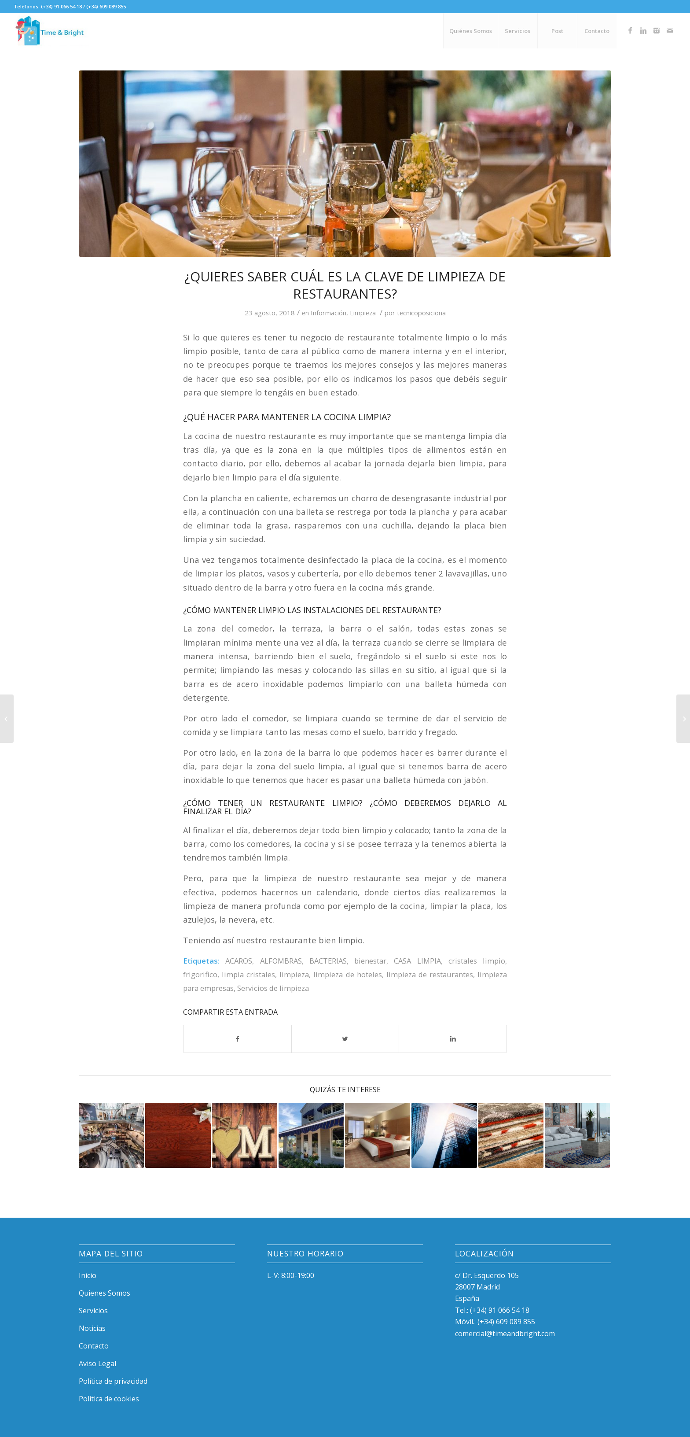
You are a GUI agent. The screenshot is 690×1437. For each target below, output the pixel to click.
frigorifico (200, 974)
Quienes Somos (104, 1293)
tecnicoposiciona (421, 312)
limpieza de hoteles (347, 974)
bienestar (370, 961)
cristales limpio (476, 961)
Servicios (93, 1310)
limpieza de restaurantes (429, 974)
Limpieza (363, 312)
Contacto (94, 1346)
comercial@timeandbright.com (505, 1333)
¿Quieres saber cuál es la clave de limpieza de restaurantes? (345, 285)
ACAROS (238, 961)
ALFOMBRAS (281, 961)
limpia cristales (248, 974)
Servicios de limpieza (273, 988)
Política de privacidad (113, 1381)
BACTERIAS (328, 961)
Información (328, 312)
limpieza (294, 974)
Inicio (87, 1275)
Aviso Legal (97, 1363)
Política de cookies (109, 1399)
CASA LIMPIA (417, 961)
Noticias (92, 1328)
